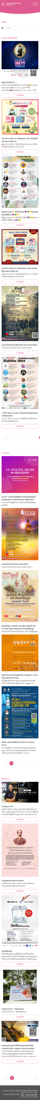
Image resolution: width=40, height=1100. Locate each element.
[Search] (19, 28)
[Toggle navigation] (35, 4)
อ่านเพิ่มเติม (20, 95)
